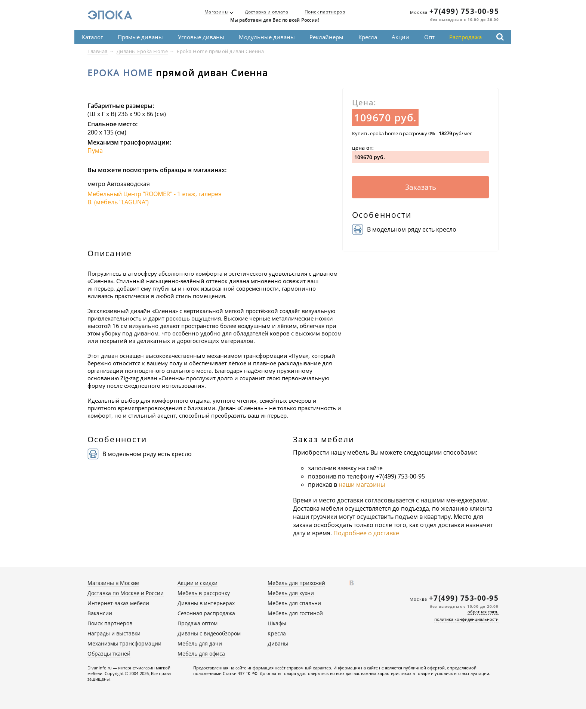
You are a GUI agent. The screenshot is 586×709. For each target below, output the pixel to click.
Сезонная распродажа (206, 613)
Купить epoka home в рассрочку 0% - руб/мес (412, 133)
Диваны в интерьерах (206, 603)
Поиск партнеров (325, 12)
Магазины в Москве (113, 582)
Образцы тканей (108, 653)
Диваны (278, 643)
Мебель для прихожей (296, 582)
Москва (419, 12)
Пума (95, 150)
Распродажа (465, 37)
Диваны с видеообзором (209, 633)
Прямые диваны (140, 37)
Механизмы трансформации (124, 643)
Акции (400, 37)
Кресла (367, 37)
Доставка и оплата (266, 12)
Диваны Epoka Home (142, 51)
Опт (429, 37)
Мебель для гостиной (295, 613)
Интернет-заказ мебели (118, 603)
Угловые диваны (201, 37)
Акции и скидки (198, 582)
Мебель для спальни (294, 603)
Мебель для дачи (200, 643)
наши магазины (362, 484)
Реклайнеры (326, 37)
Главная (97, 51)
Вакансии (99, 613)
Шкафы (277, 623)
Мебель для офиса (201, 653)
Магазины (216, 12)
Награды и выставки (114, 633)
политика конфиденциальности (466, 619)
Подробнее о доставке (366, 533)
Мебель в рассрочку (204, 593)
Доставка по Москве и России (125, 593)
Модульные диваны (267, 37)
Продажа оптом (198, 623)
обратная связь (483, 611)
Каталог (92, 37)
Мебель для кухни (291, 593)
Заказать (420, 187)
